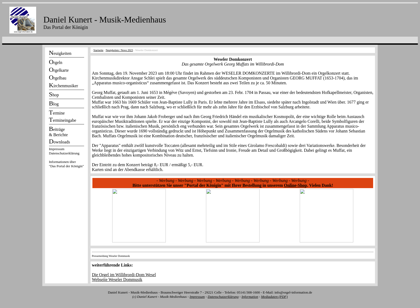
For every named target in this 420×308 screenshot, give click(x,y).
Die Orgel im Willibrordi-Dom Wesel (124, 274)
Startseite (98, 50)
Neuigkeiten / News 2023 (119, 50)
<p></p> (66, 158)
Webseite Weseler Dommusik (117, 279)
